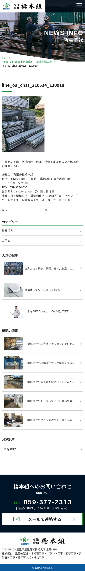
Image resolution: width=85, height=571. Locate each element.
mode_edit (27, 61)
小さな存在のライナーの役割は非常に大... (50, 311)
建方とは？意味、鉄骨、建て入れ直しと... (50, 268)
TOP (4, 57)
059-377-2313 (42, 502)
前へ (4, 210)
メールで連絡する (44, 519)
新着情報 (7, 230)
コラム (6, 240)
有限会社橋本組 (44, 567)
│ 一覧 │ (45, 210)
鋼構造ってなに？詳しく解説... (43, 289)
